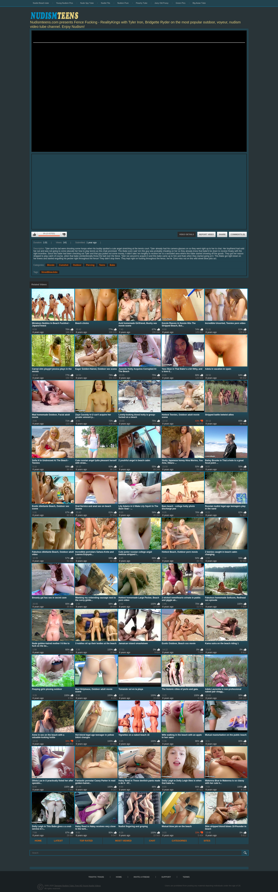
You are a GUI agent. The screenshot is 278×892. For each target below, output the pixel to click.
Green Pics (180, 3)
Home (38, 840)
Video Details (186, 234)
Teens (102, 265)
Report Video (206, 234)
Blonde (50, 265)
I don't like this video (64, 234)
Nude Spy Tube (87, 3)
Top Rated (86, 840)
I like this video (34, 234)
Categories (179, 840)
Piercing (90, 265)
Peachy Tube (141, 3)
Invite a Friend (142, 877)
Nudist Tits (105, 3)
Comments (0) (238, 234)
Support (166, 877)
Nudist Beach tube (41, 3)
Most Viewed (123, 840)
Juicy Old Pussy (161, 3)
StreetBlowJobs (49, 272)
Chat (152, 840)
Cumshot (63, 265)
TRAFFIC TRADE (96, 877)
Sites (207, 840)
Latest (58, 840)
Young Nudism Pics (64, 3)
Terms (186, 877)
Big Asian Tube (199, 3)
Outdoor (77, 265)
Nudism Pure (123, 3)
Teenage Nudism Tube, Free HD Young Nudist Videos (77, 886)
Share (222, 234)
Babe (112, 265)
